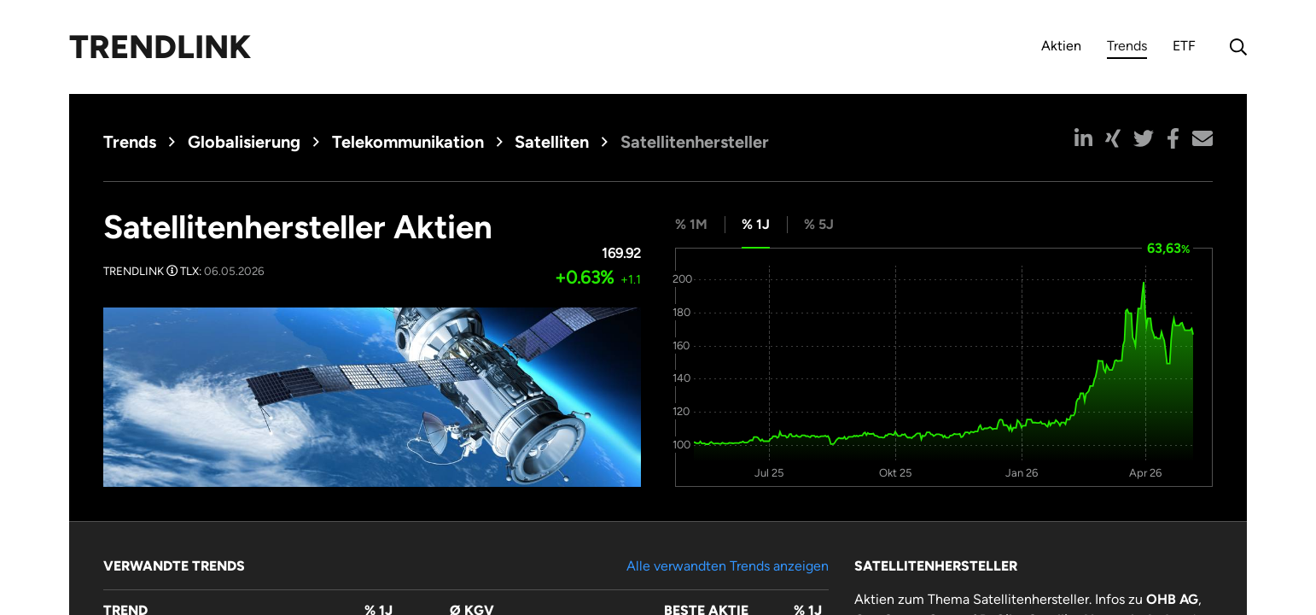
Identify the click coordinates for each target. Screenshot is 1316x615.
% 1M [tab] (691, 224)
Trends (1127, 48)
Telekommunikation (408, 142)
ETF (1184, 46)
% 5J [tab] (819, 224)
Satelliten (552, 142)
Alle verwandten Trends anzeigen (727, 566)
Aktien (1061, 46)
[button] (1083, 138)
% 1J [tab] (756, 224)
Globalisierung (244, 142)
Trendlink (160, 47)
